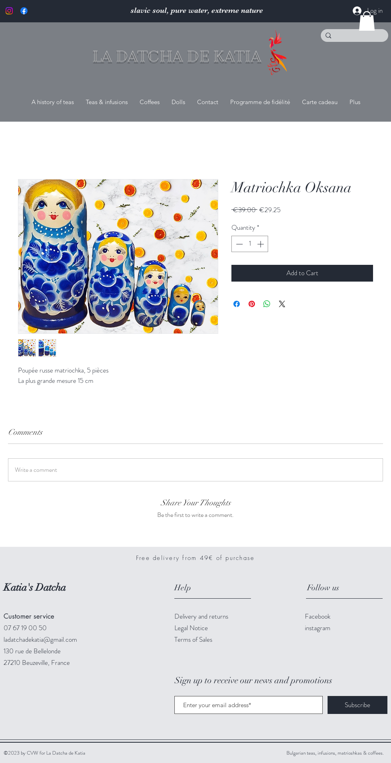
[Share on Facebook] (236, 304)
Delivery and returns (201, 616)
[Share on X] (282, 304)
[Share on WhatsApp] (267, 304)
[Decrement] (239, 244)
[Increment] (261, 244)
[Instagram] (9, 11)
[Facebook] (24, 11)
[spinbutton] (250, 244)
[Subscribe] (357, 705)
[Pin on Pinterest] (252, 304)
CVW (33, 753)
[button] (367, 21)
